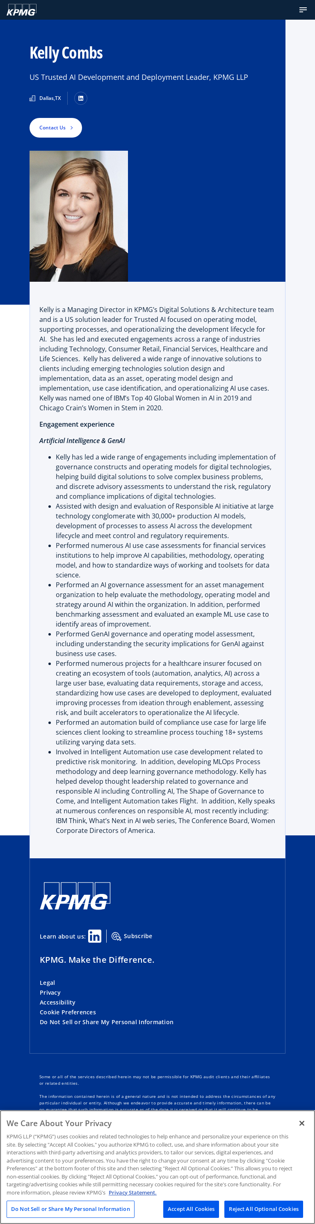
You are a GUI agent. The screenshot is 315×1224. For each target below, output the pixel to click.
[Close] (302, 1123)
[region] (157, 1167)
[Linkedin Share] (94, 936)
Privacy (50, 992)
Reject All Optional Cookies (264, 1209)
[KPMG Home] (22, 10)
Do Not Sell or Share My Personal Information (106, 1022)
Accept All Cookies (191, 1209)
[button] (303, 9)
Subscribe (132, 936)
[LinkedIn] (80, 98)
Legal (47, 982)
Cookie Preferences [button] (68, 1012)
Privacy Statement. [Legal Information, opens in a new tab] (133, 1192)
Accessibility (58, 1002)
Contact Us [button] (52, 127)
